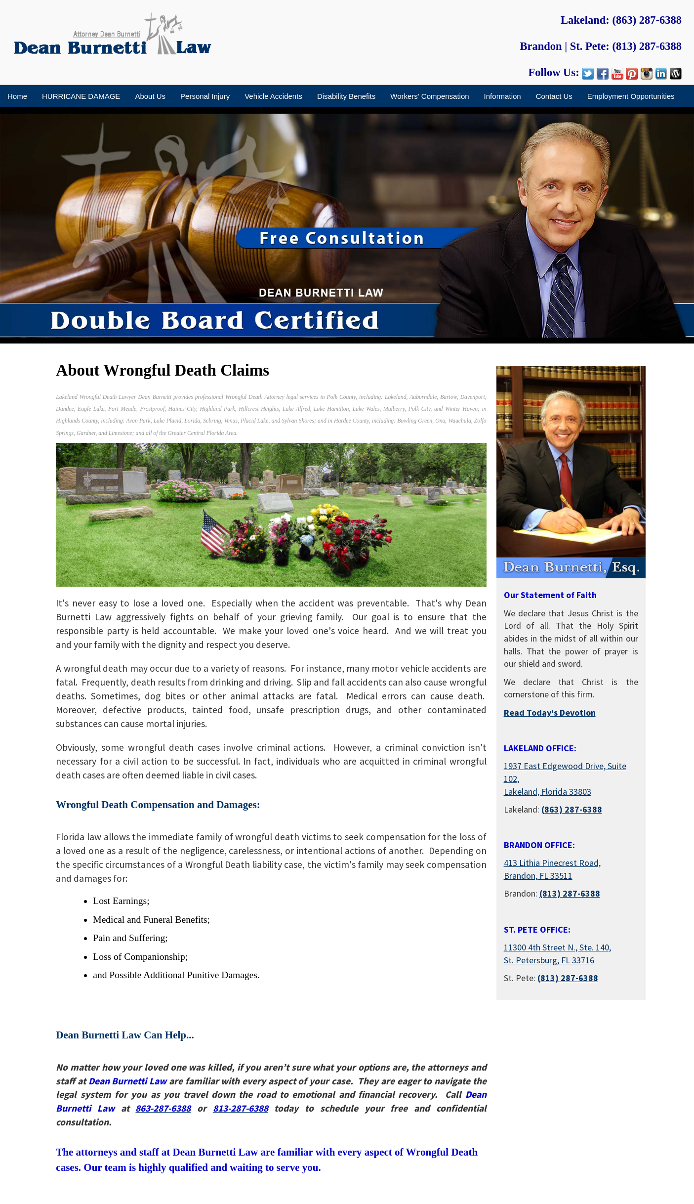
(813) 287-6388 (647, 46)
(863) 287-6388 (647, 20)
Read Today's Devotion (550, 712)
